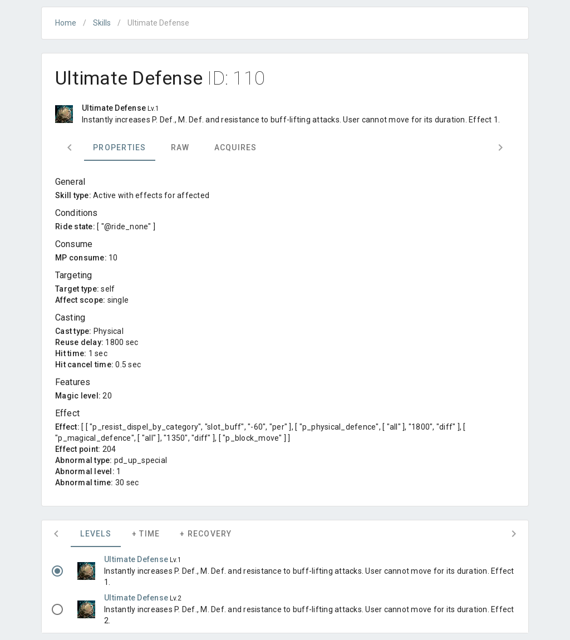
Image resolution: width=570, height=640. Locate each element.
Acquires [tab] (235, 147)
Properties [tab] (119, 147)
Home (65, 22)
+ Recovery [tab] (206, 533)
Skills (102, 22)
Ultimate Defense (137, 559)
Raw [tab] (180, 147)
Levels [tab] (95, 533)
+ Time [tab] (146, 533)
